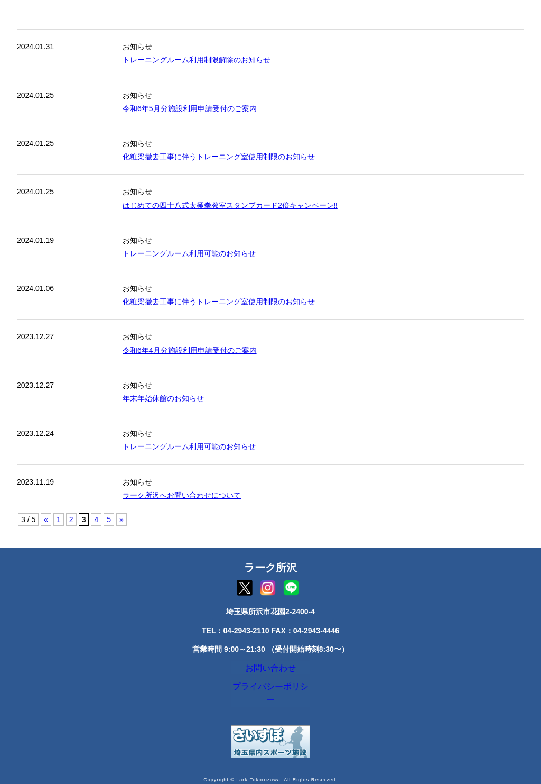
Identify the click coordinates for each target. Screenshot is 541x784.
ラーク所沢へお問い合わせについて (182, 495)
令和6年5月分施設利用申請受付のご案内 (190, 108)
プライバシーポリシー (270, 694)
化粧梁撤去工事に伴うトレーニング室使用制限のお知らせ (219, 156)
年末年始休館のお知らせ (163, 398)
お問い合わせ (270, 670)
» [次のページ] (121, 519)
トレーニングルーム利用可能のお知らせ (189, 253)
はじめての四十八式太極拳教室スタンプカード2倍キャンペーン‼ (230, 205)
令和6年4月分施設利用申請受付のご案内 (190, 350)
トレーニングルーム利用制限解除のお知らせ (196, 60)
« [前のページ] (46, 519)
